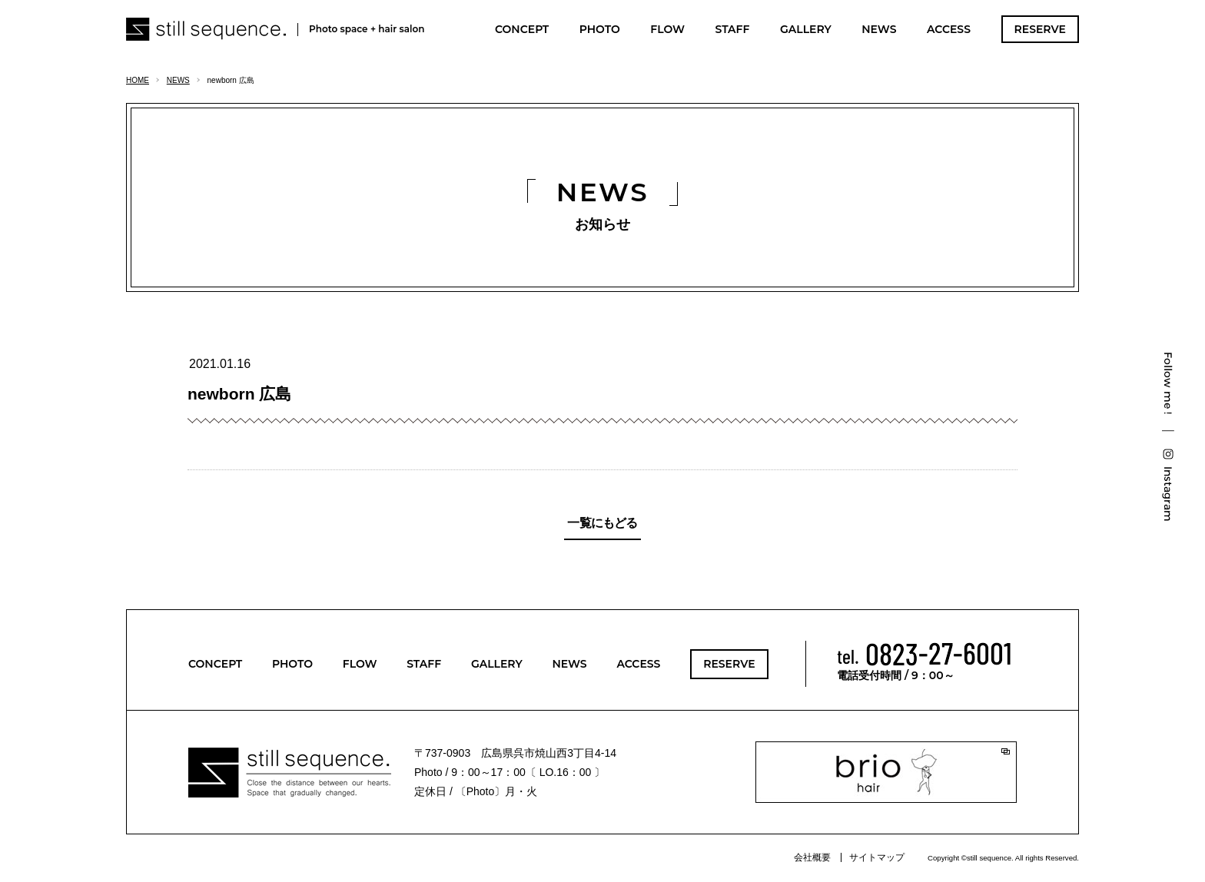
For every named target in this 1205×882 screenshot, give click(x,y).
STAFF (732, 29)
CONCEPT (522, 29)
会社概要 (812, 857)
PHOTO (599, 29)
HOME (137, 80)
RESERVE (1040, 29)
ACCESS (949, 29)
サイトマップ (877, 857)
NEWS (878, 29)
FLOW (667, 29)
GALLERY (806, 29)
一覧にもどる (602, 522)
